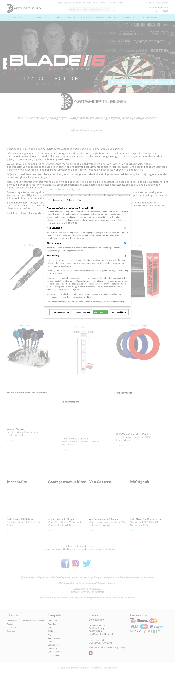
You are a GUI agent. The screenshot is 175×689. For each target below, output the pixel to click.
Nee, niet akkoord (118, 316)
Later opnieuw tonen (60, 316)
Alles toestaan (100, 316)
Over (80, 203)
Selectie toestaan (82, 316)
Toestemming (55, 203)
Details (70, 203)
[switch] (125, 232)
